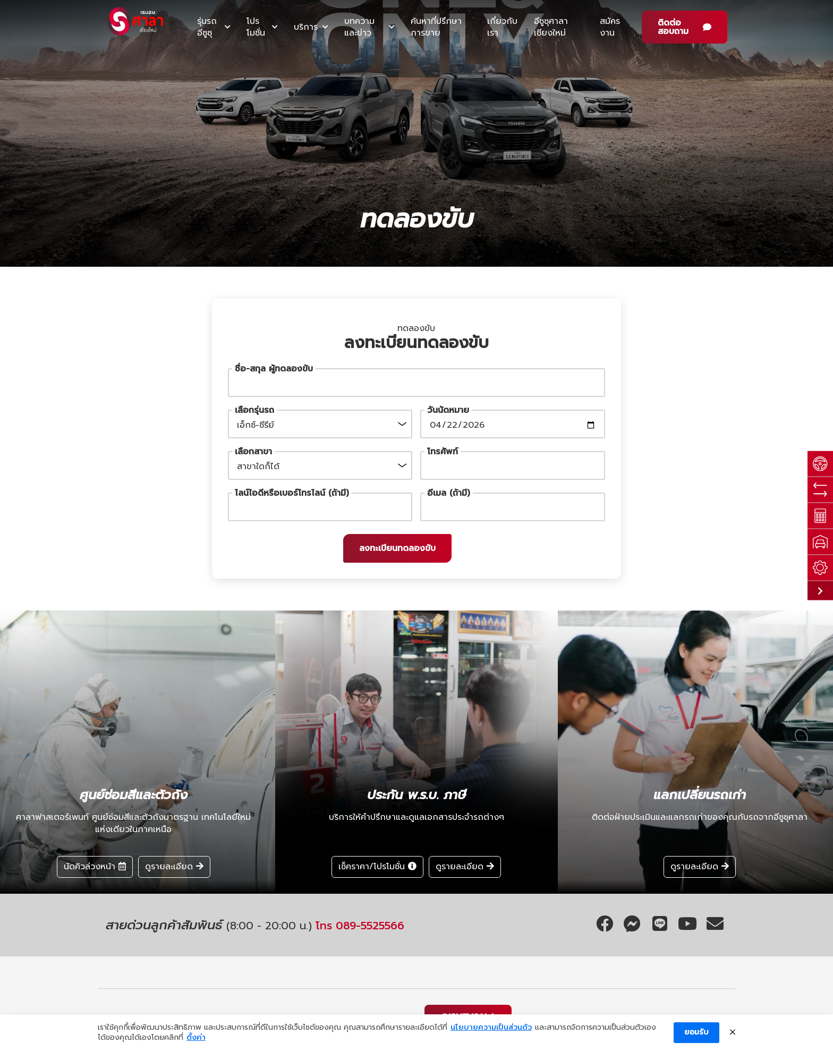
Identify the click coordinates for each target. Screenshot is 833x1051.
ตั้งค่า (196, 1037)
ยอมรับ (696, 1032)
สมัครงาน (610, 27)
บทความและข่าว (359, 27)
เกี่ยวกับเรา (502, 27)
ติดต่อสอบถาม (673, 27)
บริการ (306, 27)
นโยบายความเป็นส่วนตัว (491, 1027)
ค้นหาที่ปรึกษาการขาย (436, 27)
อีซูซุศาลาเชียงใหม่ (551, 27)
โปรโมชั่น (255, 27)
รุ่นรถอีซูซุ (207, 27)
